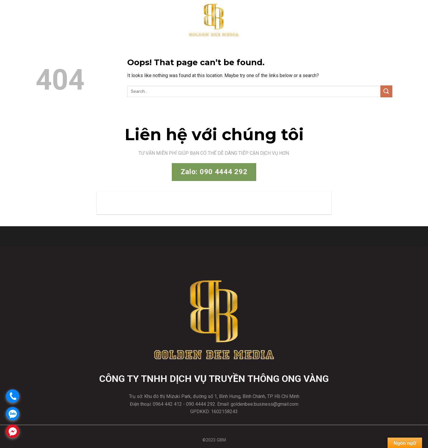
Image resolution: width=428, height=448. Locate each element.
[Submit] (386, 91)
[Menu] (418, 19)
